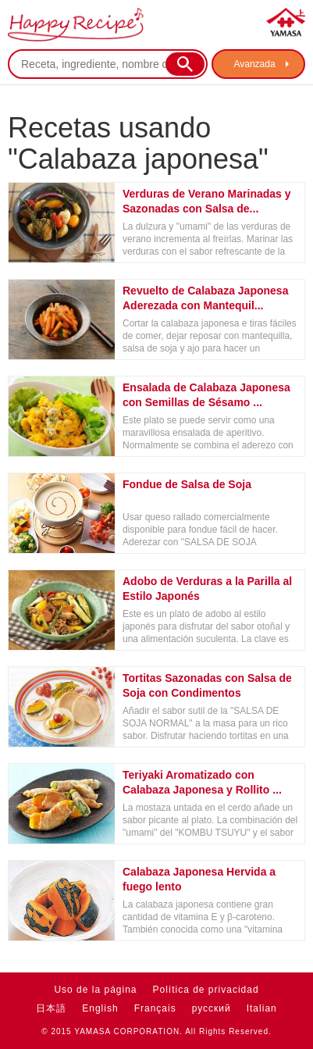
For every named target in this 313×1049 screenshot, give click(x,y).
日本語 (51, 1008)
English (100, 1008)
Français (155, 1008)
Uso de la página (95, 989)
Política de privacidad (206, 989)
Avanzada (254, 64)
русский (211, 1008)
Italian (262, 1008)
